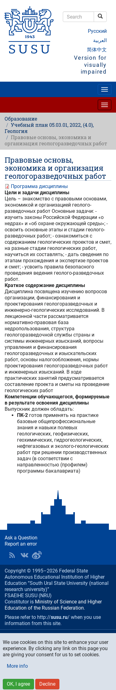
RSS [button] (12, 555)
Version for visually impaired (90, 64)
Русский (97, 31)
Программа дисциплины (39, 186)
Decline (47, 684)
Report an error (21, 544)
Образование (21, 118)
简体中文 (97, 50)
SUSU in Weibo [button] (37, 555)
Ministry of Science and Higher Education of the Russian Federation (53, 605)
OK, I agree (18, 684)
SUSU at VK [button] (24, 555)
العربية (100, 40)
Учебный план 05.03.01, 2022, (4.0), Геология (49, 128)
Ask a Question (21, 538)
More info (17, 666)
